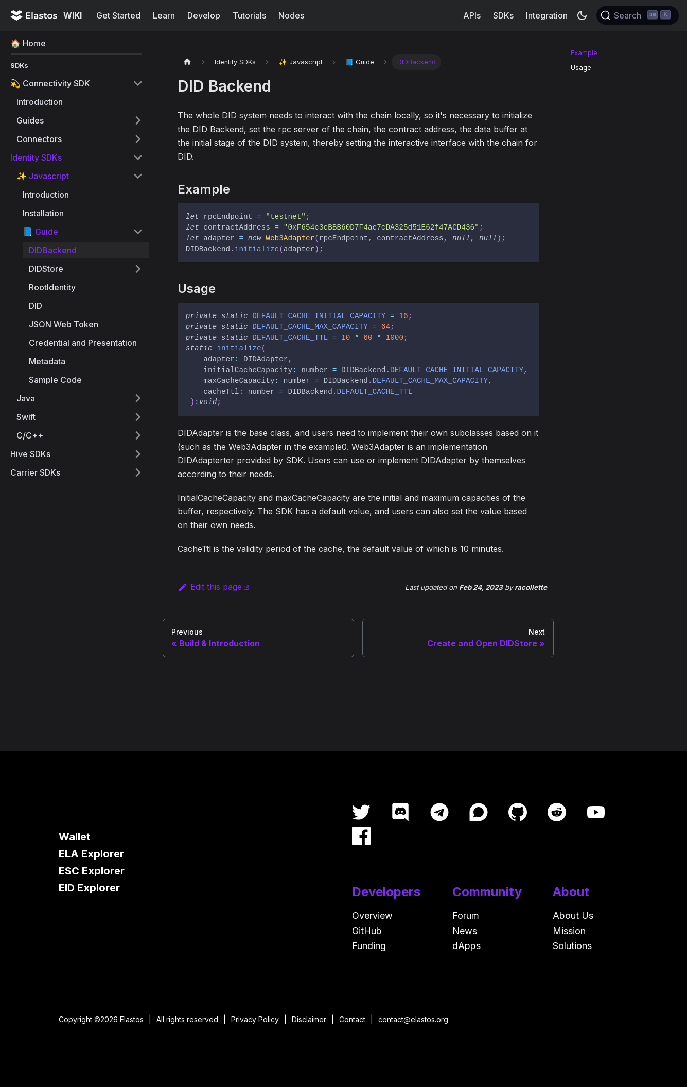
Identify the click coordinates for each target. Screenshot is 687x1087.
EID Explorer (89, 888)
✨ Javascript (42, 176)
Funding (369, 945)
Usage (581, 68)
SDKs (503, 15)
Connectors (39, 139)
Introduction (39, 102)
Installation (43, 213)
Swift (26, 417)
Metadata (47, 361)
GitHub (367, 930)
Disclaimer (309, 1019)
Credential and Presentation (83, 343)
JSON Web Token (63, 324)
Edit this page (210, 587)
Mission (569, 930)
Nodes (291, 15)
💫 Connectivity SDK (50, 83)
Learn (164, 15)
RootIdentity (52, 287)
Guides (30, 120)
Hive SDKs (30, 454)
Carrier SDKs (35, 472)
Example (584, 53)
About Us (573, 915)
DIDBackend (53, 250)
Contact (352, 1019)
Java (25, 398)
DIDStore (46, 269)
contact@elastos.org (413, 1019)
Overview (372, 915)
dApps (466, 945)
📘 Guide (40, 231)
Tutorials (249, 15)
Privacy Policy (255, 1019)
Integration (547, 15)
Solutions (572, 945)
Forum (465, 915)
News (464, 930)
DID (35, 306)
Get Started (118, 15)
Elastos (132, 1019)
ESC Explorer (92, 871)
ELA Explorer (91, 854)
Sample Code (55, 380)
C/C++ (29, 435)
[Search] (637, 15)
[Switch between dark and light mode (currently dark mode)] (582, 15)
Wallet (75, 837)
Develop (203, 15)
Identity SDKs (36, 157)
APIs (472, 15)
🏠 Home (28, 43)
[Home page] (187, 62)
